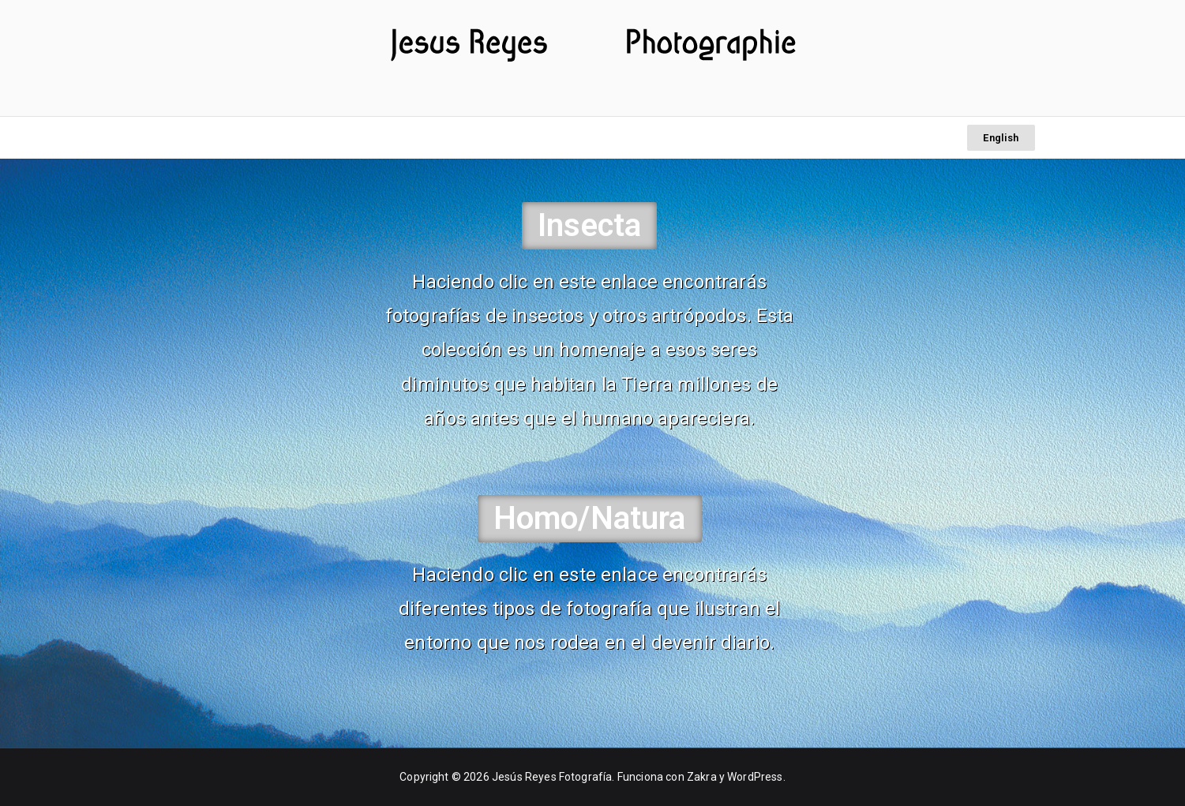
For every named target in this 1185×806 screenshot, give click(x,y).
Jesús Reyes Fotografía (552, 776)
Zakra (702, 776)
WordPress (754, 776)
